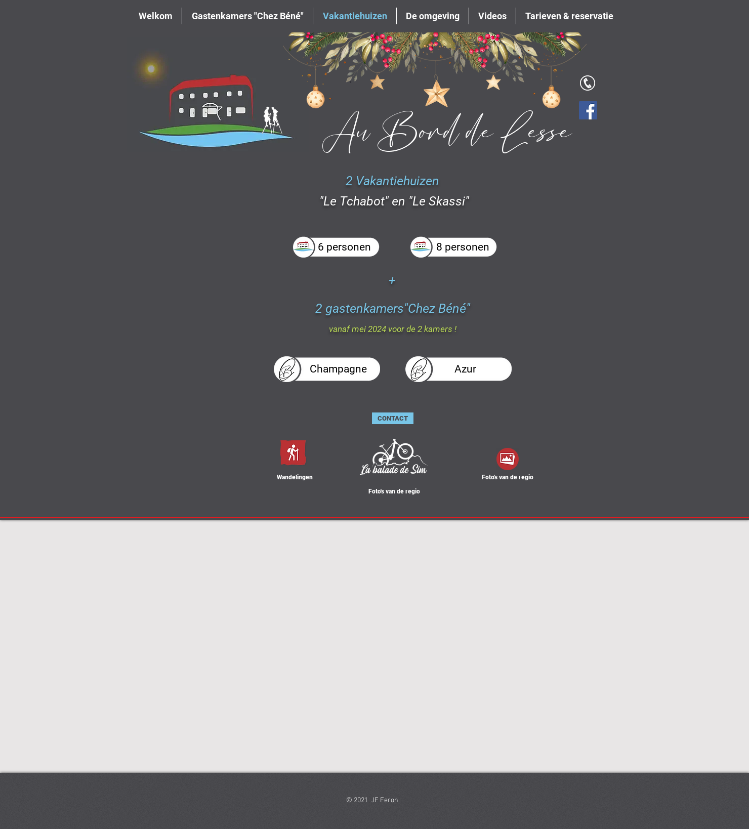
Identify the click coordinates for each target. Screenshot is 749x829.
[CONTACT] (392, 418)
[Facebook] (588, 110)
